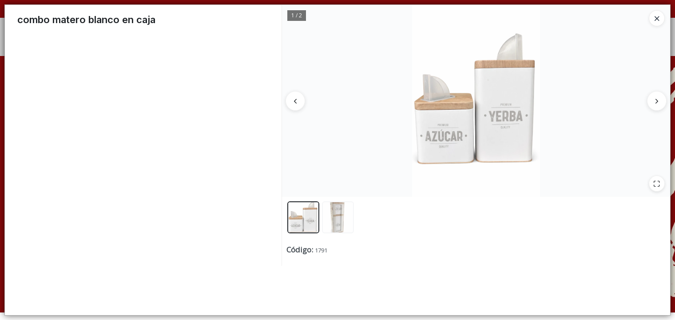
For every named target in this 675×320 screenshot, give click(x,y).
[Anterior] (295, 101)
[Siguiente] (657, 101)
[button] (303, 217)
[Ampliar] (657, 184)
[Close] (657, 18)
